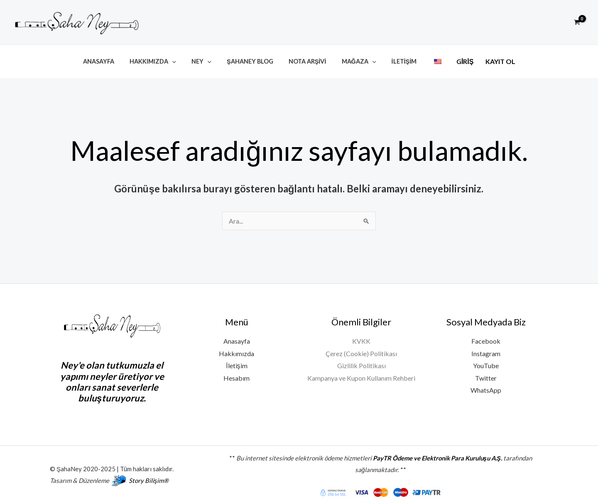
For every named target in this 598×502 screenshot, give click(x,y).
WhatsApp (486, 387)
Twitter (486, 375)
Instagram (485, 350)
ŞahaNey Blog (251, 60)
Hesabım (236, 375)
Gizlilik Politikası (361, 363)
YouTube (486, 363)
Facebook (485, 338)
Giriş (451, 61)
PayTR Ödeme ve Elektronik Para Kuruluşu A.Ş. (437, 454)
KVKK (361, 338)
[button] (558, 22)
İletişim (395, 60)
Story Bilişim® (149, 477)
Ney (207, 60)
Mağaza (353, 60)
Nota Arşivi (306, 60)
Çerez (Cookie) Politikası (361, 350)
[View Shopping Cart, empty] (576, 22)
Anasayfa (111, 60)
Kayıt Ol (487, 61)
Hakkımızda (161, 60)
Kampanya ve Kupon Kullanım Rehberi (361, 375)
